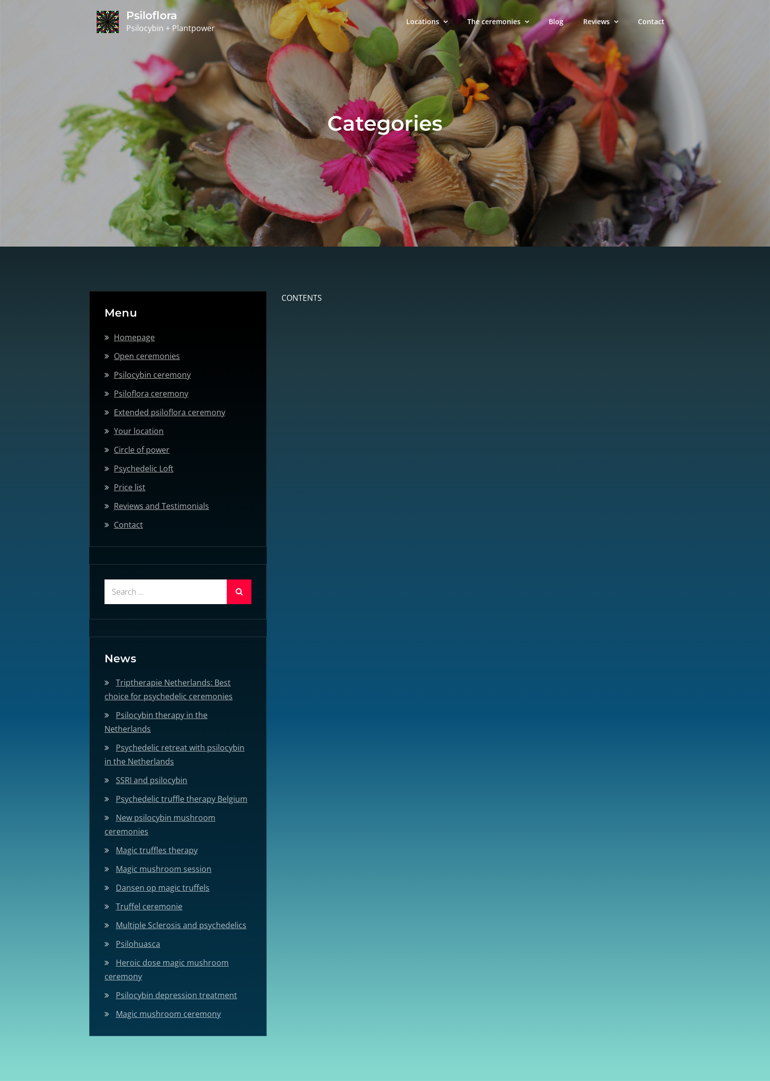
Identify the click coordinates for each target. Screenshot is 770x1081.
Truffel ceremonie (149, 906)
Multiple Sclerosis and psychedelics (181, 925)
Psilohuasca (138, 943)
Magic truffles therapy (157, 850)
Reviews (596, 21)
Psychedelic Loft (144, 468)
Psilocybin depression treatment (176, 995)
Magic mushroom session (163, 869)
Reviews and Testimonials (161, 506)
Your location (139, 431)
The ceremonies (494, 21)
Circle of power (142, 449)
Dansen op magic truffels (163, 887)
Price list (129, 487)
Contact (651, 21)
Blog (556, 21)
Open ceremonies (147, 356)
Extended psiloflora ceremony (169, 412)
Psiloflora (151, 15)
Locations (422, 21)
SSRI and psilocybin (151, 780)
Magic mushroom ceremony (168, 1014)
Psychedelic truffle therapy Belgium (181, 798)
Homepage (134, 337)
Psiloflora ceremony (151, 393)
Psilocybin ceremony (152, 374)
